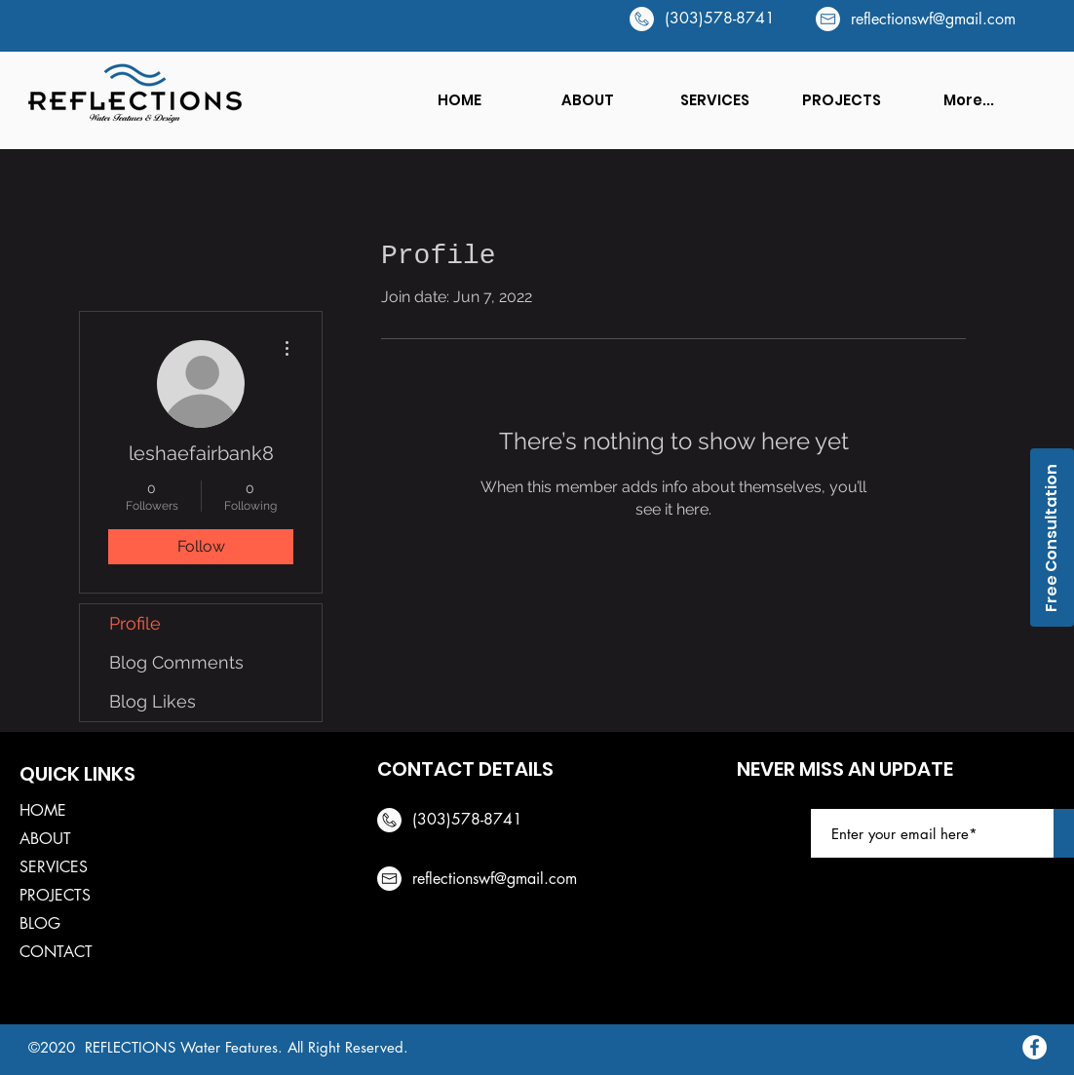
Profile (135, 623)
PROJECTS (55, 895)
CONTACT (56, 951)
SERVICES (53, 867)
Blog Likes (152, 701)
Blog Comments (176, 662)
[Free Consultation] (1052, 537)
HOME (42, 810)
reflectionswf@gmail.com (933, 19)
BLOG (39, 923)
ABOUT (45, 838)
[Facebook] (1034, 1047)
